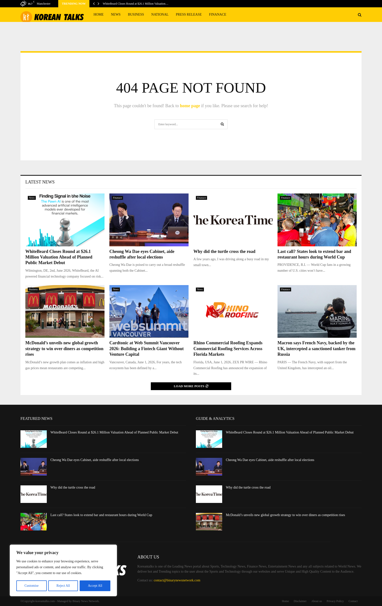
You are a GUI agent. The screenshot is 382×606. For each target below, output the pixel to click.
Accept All (95, 585)
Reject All (63, 585)
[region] (63, 570)
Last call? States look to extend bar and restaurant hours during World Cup (101, 515)
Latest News (40, 182)
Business (136, 14)
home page (190, 105)
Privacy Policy (335, 601)
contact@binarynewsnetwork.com (177, 580)
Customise (31, 585)
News (116, 14)
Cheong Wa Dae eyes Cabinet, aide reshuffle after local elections (94, 460)
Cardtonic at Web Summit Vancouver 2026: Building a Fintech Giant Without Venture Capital (146, 348)
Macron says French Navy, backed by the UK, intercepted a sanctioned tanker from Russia (316, 348)
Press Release (189, 14)
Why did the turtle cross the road (224, 251)
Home (99, 14)
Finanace (217, 14)
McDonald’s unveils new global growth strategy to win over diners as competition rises (64, 348)
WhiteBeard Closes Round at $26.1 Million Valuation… (135, 3)
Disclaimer (300, 601)
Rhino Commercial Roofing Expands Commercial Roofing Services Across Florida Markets (227, 348)
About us (316, 601)
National (160, 14)
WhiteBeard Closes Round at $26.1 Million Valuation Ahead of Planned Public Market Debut (58, 257)
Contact (353, 601)
